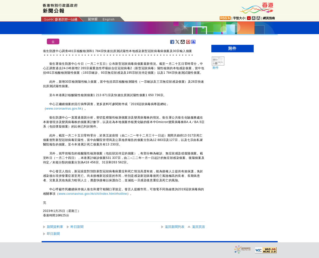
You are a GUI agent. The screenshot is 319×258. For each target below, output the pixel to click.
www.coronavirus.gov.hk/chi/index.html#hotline (93, 193)
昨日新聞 (77, 227)
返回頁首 (198, 227)
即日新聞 (53, 234)
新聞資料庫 (55, 227)
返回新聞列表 (174, 227)
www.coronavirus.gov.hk (63, 108)
